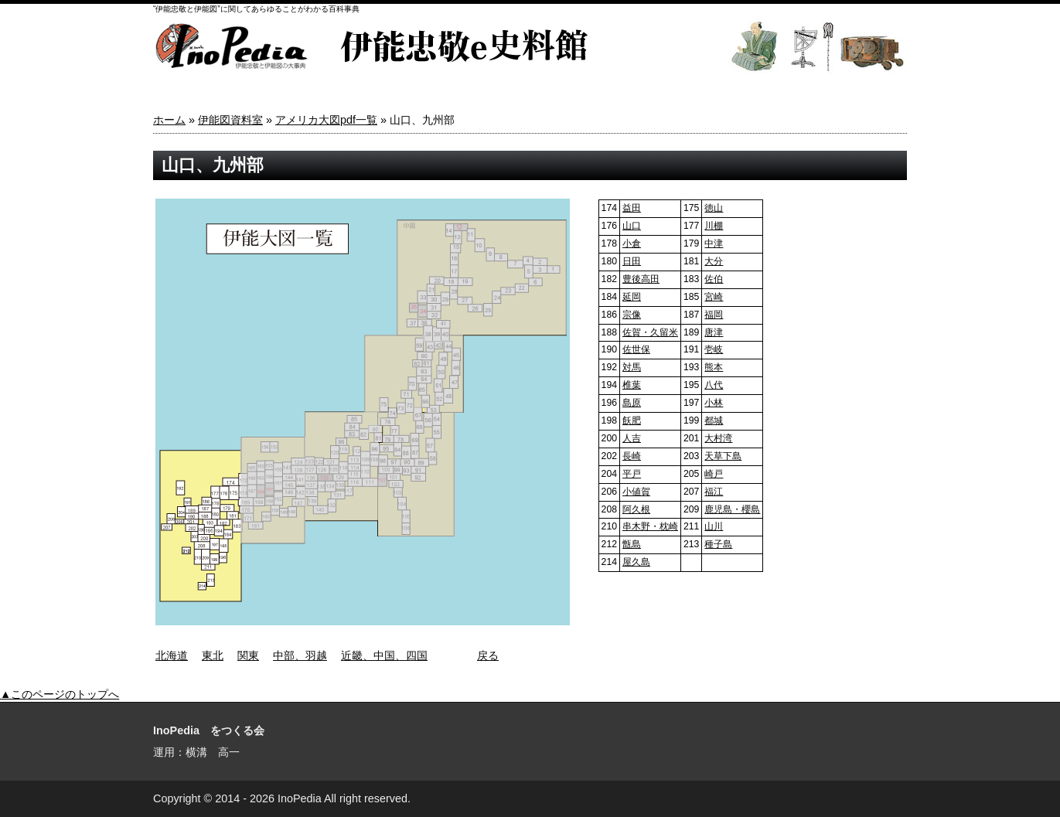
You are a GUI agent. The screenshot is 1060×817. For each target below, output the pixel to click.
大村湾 (718, 438)
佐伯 (713, 279)
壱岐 (713, 349)
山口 (631, 225)
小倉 (631, 243)
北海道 (171, 655)
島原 (631, 402)
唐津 (713, 332)
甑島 (631, 544)
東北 (212, 655)
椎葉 (631, 385)
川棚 (713, 225)
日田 (631, 261)
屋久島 (636, 562)
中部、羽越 (300, 655)
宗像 (631, 314)
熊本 (713, 367)
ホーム (169, 120)
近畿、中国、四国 (384, 655)
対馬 (631, 367)
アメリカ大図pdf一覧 (326, 120)
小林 (713, 402)
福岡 (713, 314)
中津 (713, 243)
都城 (713, 420)
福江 (713, 491)
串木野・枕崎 (650, 526)
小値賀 (636, 491)
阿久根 (636, 509)
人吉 (631, 438)
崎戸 (713, 473)
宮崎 (713, 296)
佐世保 (636, 349)
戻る (488, 655)
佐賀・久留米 (650, 332)
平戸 (631, 473)
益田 (631, 208)
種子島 (718, 544)
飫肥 (631, 420)
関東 (248, 655)
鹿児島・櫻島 (732, 509)
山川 (713, 526)
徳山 (713, 208)
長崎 (631, 456)
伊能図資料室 (230, 120)
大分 (713, 261)
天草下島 (722, 456)
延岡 (631, 296)
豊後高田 (641, 279)
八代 (713, 385)
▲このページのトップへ (59, 694)
